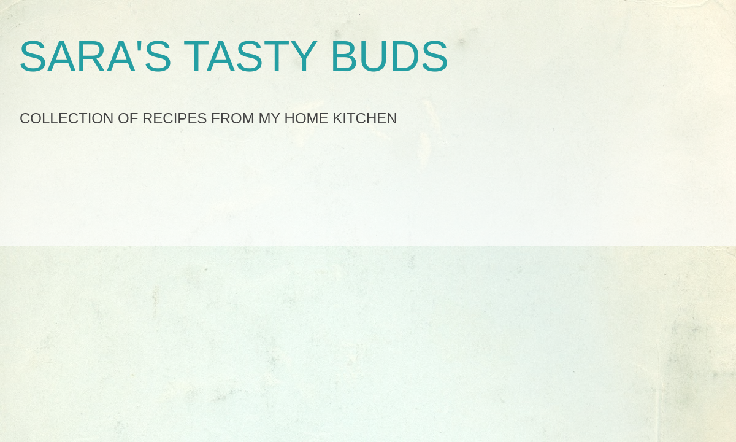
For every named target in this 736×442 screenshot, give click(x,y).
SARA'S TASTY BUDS (233, 56)
